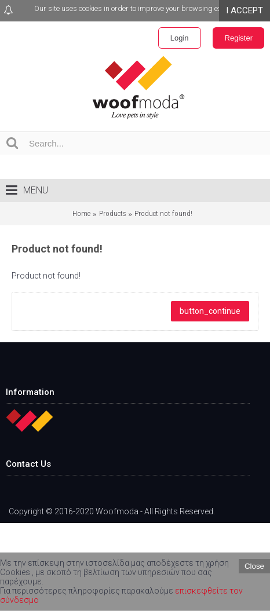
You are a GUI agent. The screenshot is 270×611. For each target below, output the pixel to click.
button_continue (210, 311)
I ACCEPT (244, 10)
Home (81, 213)
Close (254, 566)
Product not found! (163, 213)
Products (112, 213)
